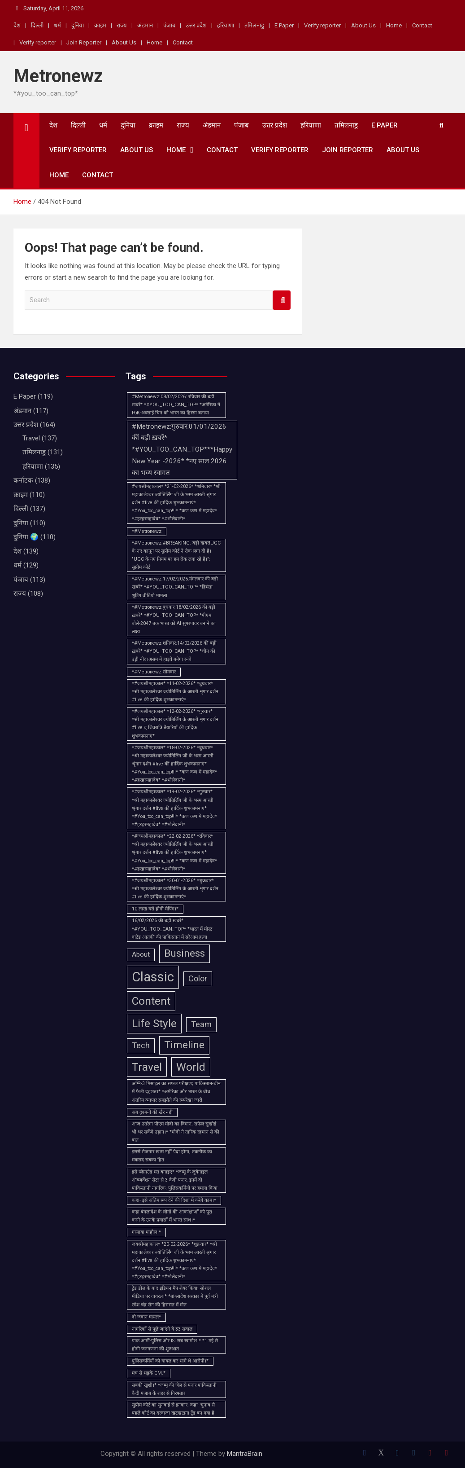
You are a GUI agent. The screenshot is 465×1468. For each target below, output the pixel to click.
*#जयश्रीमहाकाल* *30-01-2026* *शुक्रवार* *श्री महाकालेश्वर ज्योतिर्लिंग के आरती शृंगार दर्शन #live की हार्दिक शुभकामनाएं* (175, 889)
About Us (363, 25)
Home (394, 25)
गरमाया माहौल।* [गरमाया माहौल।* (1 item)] (146, 1232)
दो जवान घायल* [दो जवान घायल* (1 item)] (146, 1317)
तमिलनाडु (254, 25)
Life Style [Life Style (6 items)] (154, 1023)
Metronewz (58, 76)
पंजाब (169, 25)
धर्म (57, 25)
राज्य (122, 25)
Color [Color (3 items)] (197, 978)
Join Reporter (83, 42)
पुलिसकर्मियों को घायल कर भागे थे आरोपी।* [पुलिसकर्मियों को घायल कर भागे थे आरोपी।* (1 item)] (170, 1361)
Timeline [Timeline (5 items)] (184, 1045)
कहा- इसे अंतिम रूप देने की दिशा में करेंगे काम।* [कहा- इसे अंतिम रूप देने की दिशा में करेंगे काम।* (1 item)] (174, 1200)
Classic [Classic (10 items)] (153, 977)
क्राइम (100, 25)
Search (282, 300)
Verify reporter (322, 25)
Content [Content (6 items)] (151, 1000)
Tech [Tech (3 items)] (141, 1045)
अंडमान (145, 25)
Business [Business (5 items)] (184, 953)
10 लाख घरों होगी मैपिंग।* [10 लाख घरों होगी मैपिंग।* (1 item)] (155, 909)
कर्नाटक (23, 480)
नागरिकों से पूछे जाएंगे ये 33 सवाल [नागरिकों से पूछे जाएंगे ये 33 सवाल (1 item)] (162, 1329)
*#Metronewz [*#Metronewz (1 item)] (146, 531)
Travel (31, 438)
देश (17, 25)
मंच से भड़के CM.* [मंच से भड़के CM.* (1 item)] (148, 1373)
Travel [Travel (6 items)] (147, 1066)
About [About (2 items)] (141, 954)
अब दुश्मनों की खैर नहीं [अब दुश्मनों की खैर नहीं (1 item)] (152, 1112)
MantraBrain (244, 1454)
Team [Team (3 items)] (201, 1024)
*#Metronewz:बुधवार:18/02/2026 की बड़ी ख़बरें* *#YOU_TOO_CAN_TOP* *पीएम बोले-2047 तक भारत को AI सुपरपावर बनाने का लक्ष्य (174, 619)
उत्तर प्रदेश (196, 25)
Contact (422, 25)
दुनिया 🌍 (26, 537)
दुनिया (77, 25)
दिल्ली (37, 25)
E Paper (284, 25)
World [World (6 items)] (190, 1066)
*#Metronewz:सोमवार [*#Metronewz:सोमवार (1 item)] (154, 672)
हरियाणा (225, 25)
